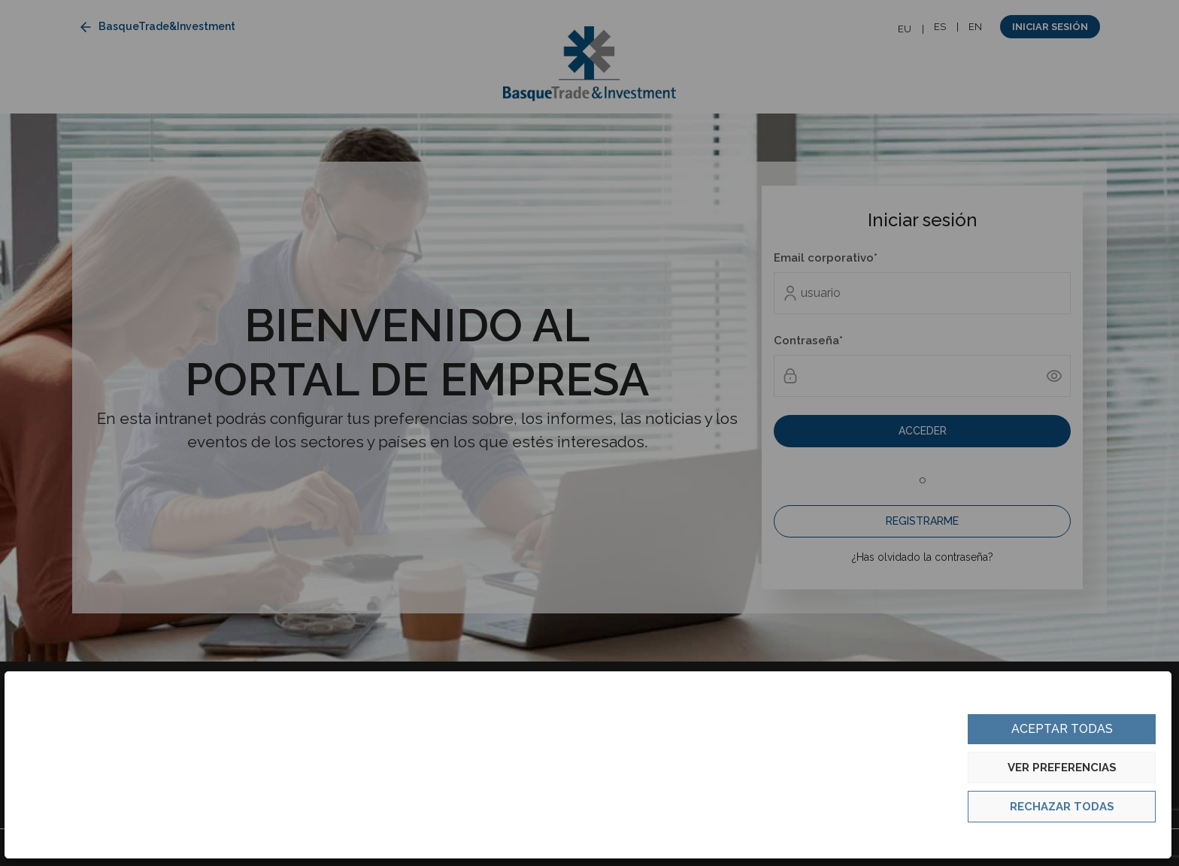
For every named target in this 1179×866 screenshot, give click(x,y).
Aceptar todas (1062, 729)
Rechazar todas (1062, 806)
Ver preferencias (1062, 767)
